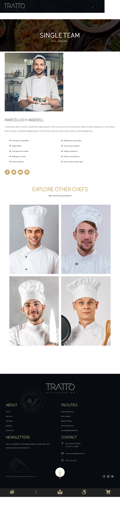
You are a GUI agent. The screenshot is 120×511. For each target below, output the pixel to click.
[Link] (32, 7)
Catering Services (67, 402)
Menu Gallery (65, 407)
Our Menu (9, 412)
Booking (9, 416)
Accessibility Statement (69, 421)
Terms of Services (67, 416)
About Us (9, 407)
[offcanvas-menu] (107, 7)
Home (53, 32)
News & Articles (66, 412)
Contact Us (10, 421)
